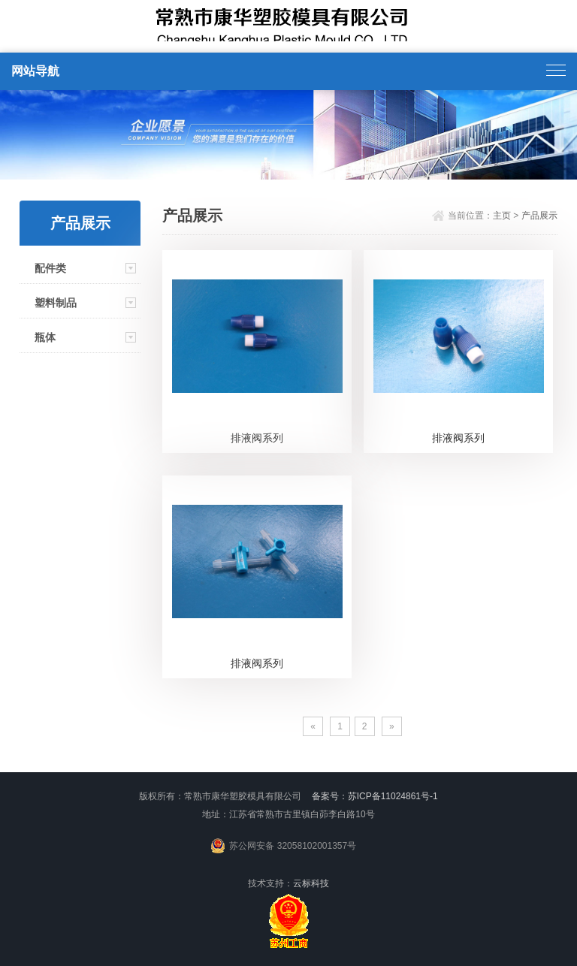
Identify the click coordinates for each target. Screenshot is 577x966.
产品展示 (539, 215)
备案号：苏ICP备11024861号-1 (375, 796)
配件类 (50, 268)
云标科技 (311, 883)
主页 (502, 215)
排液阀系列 (257, 438)
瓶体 (45, 337)
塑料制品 (56, 303)
